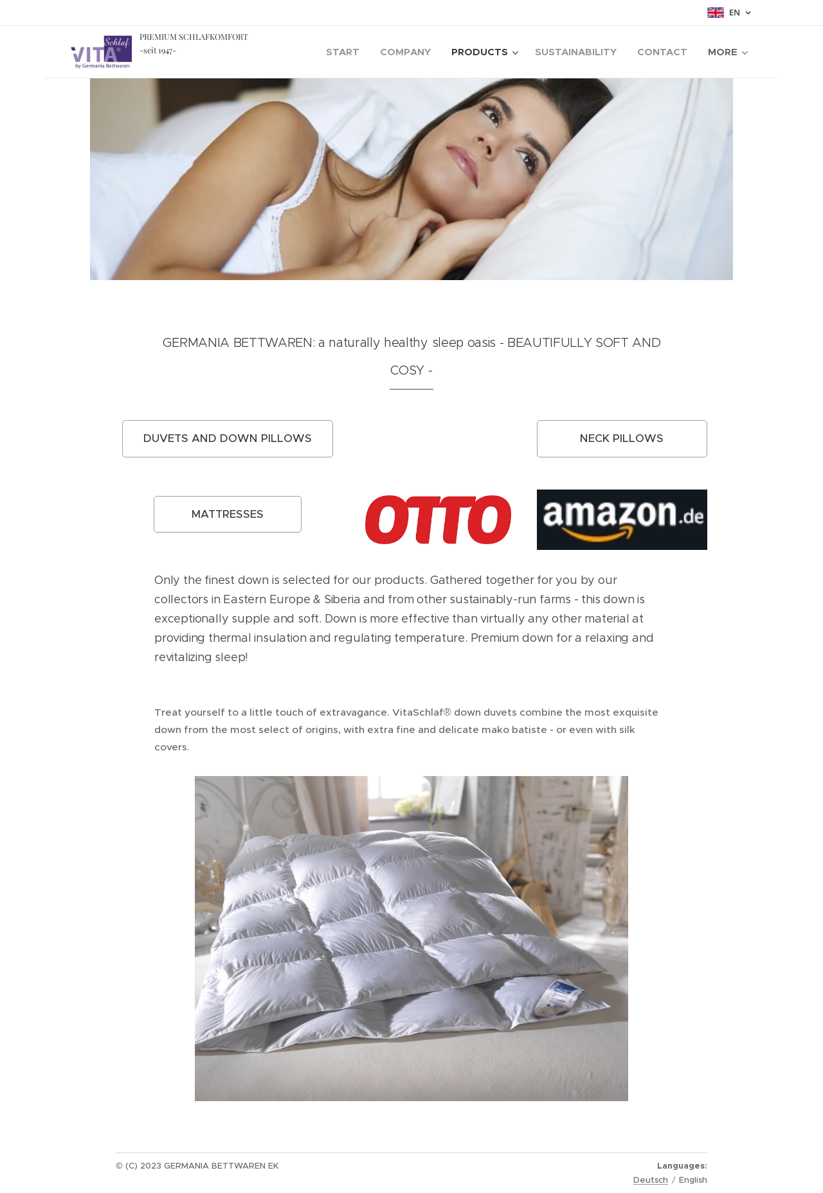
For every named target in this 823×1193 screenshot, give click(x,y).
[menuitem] (346, 52)
